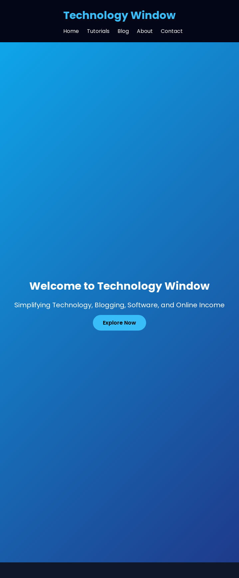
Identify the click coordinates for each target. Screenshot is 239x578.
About (145, 31)
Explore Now (119, 323)
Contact (172, 31)
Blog (123, 31)
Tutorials (98, 31)
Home (71, 31)
